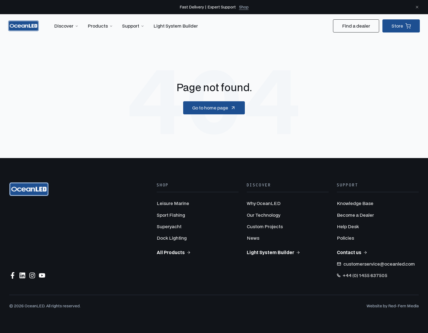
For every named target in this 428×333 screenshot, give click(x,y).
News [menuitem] (253, 237)
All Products (174, 252)
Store (401, 26)
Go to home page (214, 108)
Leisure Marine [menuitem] (173, 203)
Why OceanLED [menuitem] (264, 203)
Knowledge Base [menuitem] (355, 203)
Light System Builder (175, 25)
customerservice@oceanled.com (376, 263)
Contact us (352, 252)
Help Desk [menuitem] (348, 226)
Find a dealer (356, 25)
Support (133, 26)
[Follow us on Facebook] (12, 275)
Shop (244, 7)
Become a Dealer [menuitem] (355, 215)
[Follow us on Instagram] (32, 275)
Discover (66, 26)
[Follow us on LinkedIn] (22, 275)
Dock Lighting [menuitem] (172, 237)
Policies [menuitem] (345, 237)
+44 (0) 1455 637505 (362, 275)
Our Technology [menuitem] (263, 215)
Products (100, 26)
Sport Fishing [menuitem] (171, 215)
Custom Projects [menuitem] (265, 226)
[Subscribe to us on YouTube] (42, 275)
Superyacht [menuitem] (169, 226)
